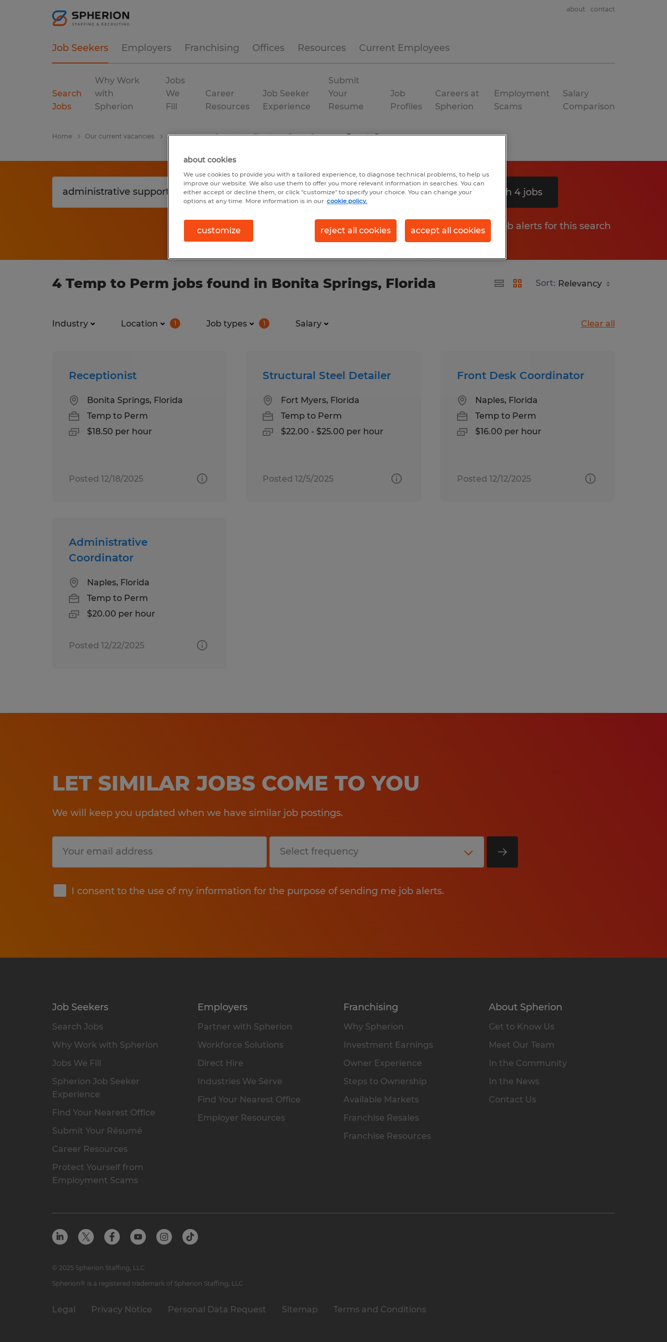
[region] (337, 196)
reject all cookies (355, 230)
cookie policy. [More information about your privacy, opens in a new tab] (347, 201)
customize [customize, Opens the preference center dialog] (219, 230)
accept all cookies (448, 230)
